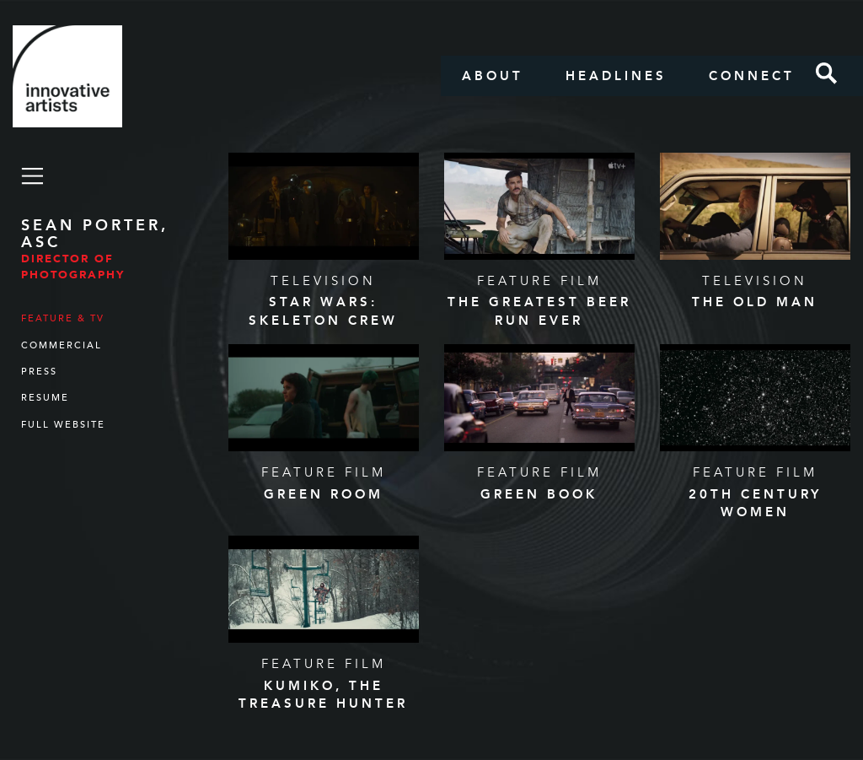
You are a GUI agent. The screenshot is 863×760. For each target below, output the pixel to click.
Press (39, 371)
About (492, 75)
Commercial (61, 345)
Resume (45, 397)
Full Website (63, 424)
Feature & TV (63, 318)
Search (827, 73)
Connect (752, 75)
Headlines (616, 75)
